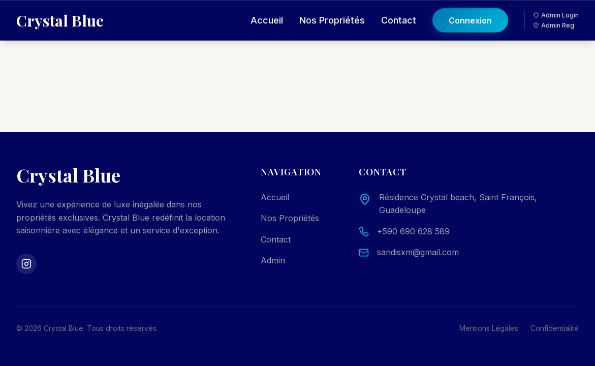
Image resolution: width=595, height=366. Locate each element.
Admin (273, 260)
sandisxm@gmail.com (418, 252)
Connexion (470, 13)
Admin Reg (553, 18)
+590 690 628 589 (413, 231)
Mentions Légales (488, 328)
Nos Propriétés (332, 13)
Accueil (266, 13)
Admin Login (556, 8)
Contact (398, 13)
